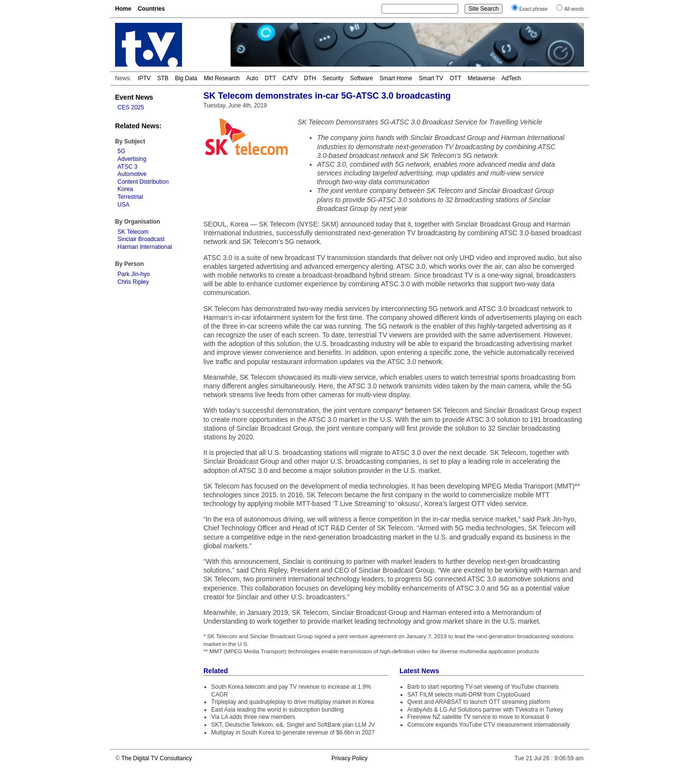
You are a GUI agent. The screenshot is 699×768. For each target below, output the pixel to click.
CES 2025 (130, 107)
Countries (151, 8)
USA (123, 204)
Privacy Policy (350, 758)
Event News (134, 97)
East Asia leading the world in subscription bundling (277, 709)
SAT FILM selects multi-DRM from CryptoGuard (468, 694)
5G (121, 151)
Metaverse (481, 78)
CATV (290, 78)
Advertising (131, 159)
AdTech (511, 78)
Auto (252, 78)
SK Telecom (133, 231)
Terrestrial (130, 196)
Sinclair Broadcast (141, 239)
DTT (270, 78)
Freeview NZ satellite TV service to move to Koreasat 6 (478, 717)
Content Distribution (142, 181)
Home (123, 8)
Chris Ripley (133, 282)
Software (361, 78)
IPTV (144, 78)
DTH (310, 78)
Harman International (144, 247)
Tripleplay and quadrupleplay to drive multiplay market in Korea (292, 701)
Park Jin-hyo (133, 274)
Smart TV (430, 78)
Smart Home (396, 78)
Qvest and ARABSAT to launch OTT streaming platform (478, 701)
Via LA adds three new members (253, 717)
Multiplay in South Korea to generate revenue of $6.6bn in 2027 (293, 732)
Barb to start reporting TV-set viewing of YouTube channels (483, 686)
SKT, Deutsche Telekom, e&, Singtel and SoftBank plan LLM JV (293, 724)
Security (332, 78)
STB (162, 78)
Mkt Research (222, 78)
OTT (455, 78)
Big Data (186, 78)
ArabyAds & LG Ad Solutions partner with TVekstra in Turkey (485, 709)
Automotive (132, 174)
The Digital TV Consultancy (156, 758)
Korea (125, 189)
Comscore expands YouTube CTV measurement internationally (488, 724)
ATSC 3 (127, 166)
